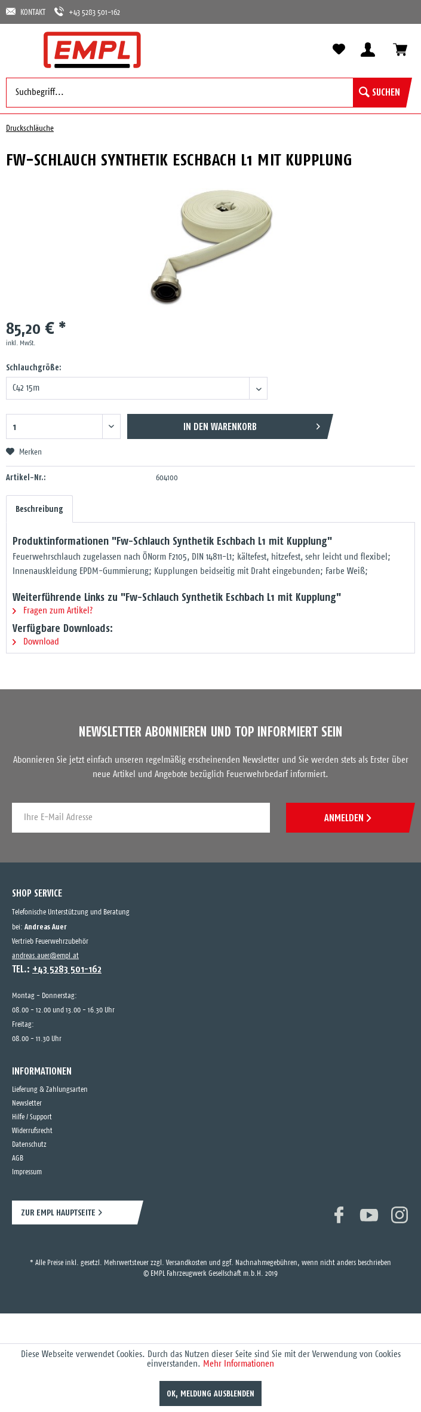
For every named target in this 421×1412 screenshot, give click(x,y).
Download (36, 641)
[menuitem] (21, 49)
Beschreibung (39, 509)
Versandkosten (186, 1263)
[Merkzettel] (339, 50)
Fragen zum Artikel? (53, 610)
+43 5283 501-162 (87, 12)
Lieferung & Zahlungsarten (50, 1089)
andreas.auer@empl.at (45, 956)
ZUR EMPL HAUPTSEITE (58, 1212)
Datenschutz (29, 1144)
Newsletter (27, 1103)
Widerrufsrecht (32, 1131)
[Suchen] (379, 93)
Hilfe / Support (32, 1117)
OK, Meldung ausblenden (210, 1393)
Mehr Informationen (238, 1363)
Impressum (27, 1172)
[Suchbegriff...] (206, 93)
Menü (21, 49)
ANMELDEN (347, 817)
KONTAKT (25, 12)
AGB (17, 1158)
